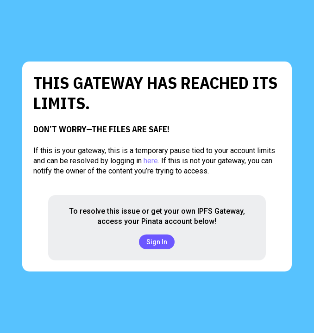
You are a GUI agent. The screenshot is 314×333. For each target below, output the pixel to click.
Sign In (156, 242)
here (151, 160)
